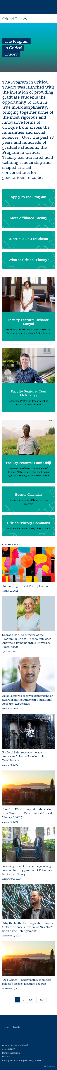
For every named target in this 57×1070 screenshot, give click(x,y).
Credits (16, 1027)
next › (33, 1000)
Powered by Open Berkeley (15, 1045)
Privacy (6, 1056)
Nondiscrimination (11, 1053)
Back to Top (49, 1066)
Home (7, 1027)
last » (43, 1000)
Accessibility (8, 1049)
